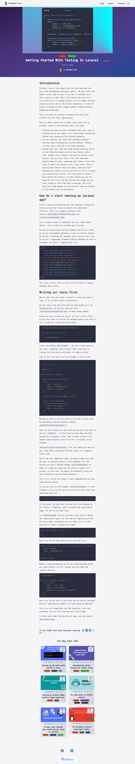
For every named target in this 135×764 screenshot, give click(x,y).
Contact (121, 3)
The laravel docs (46, 619)
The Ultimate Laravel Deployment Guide (81, 728)
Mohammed (13, 3)
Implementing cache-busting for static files (81, 666)
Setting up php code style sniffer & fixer (53, 666)
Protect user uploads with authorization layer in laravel (53, 729)
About (110, 3)
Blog (102, 3)
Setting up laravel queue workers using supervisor (53, 696)
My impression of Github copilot (81, 696)
